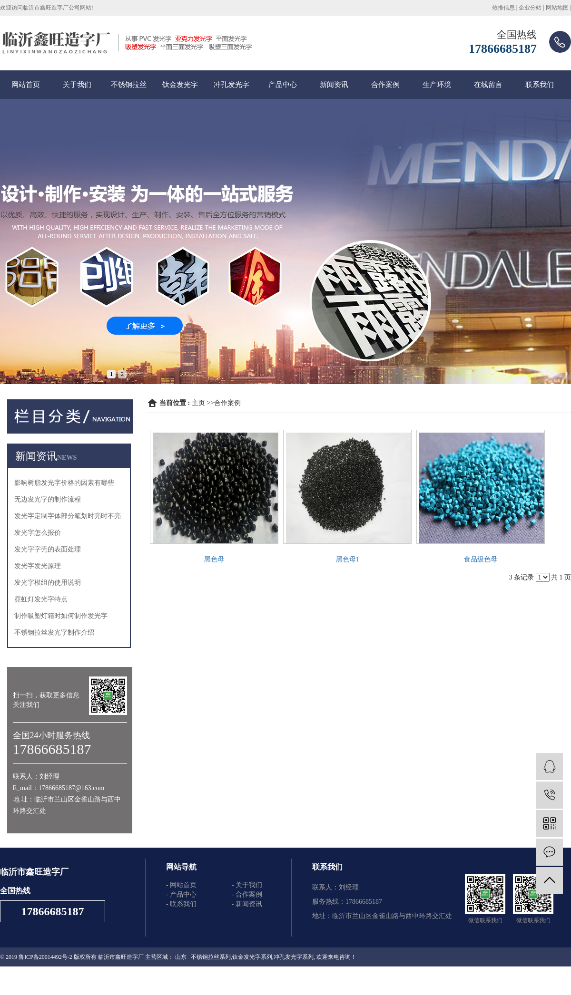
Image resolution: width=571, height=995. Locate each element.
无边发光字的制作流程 (47, 499)
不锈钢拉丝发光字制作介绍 (54, 632)
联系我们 (539, 84)
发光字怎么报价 (37, 532)
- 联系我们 (181, 904)
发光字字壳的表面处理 (47, 549)
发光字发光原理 (37, 566)
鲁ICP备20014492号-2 (45, 957)
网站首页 (25, 84)
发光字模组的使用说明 (47, 582)
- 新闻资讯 (247, 904)
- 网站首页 (181, 885)
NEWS (67, 457)
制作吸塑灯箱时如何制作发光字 (61, 615)
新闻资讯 (334, 84)
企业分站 (530, 7)
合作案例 (385, 84)
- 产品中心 (181, 894)
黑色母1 (347, 559)
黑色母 (214, 559)
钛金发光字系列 (252, 957)
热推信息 (503, 7)
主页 (198, 402)
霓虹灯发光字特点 (41, 599)
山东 (181, 957)
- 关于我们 (247, 885)
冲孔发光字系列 (294, 957)
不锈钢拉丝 (129, 84)
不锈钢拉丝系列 (211, 957)
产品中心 (282, 84)
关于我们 (77, 84)
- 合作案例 (247, 894)
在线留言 (488, 84)
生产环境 (437, 84)
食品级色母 (480, 559)
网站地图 (557, 7)
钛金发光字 (180, 84)
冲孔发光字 (231, 84)
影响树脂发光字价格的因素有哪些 (64, 482)
